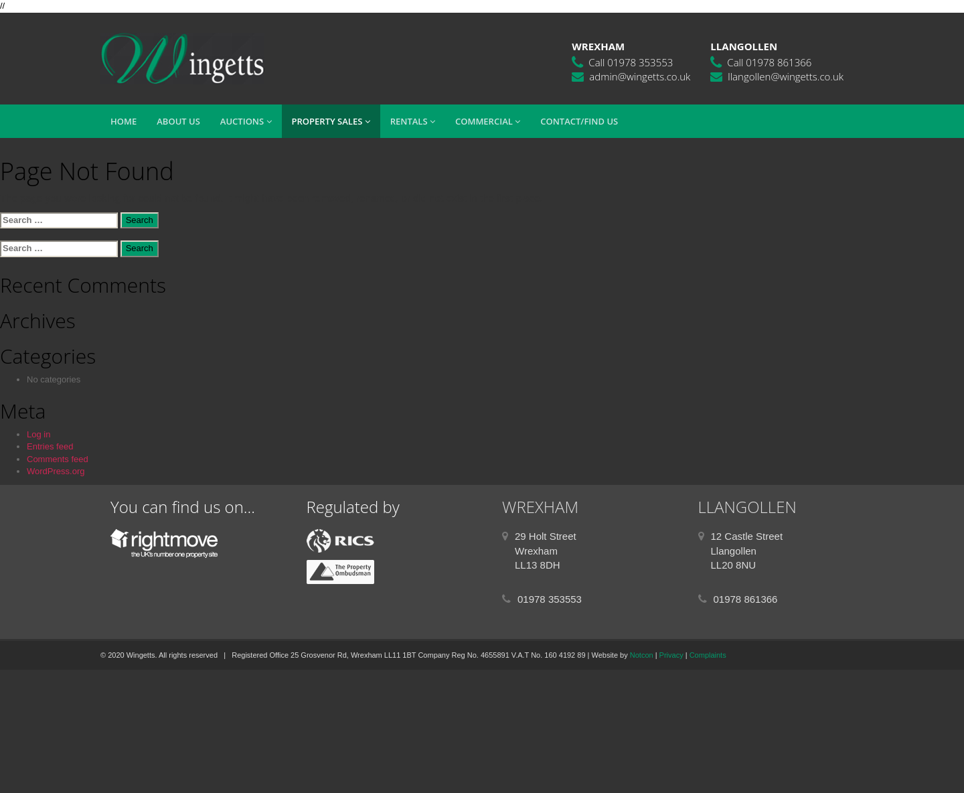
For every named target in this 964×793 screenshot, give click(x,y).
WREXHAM (540, 507)
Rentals (412, 121)
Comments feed (57, 459)
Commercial (487, 121)
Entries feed (50, 446)
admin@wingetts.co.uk (639, 76)
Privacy (671, 655)
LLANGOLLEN (747, 507)
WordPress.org (55, 471)
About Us (178, 121)
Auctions (246, 121)
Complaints (708, 655)
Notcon (641, 655)
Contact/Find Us (579, 121)
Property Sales (331, 121)
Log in (38, 434)
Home (123, 121)
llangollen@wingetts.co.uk (785, 76)
